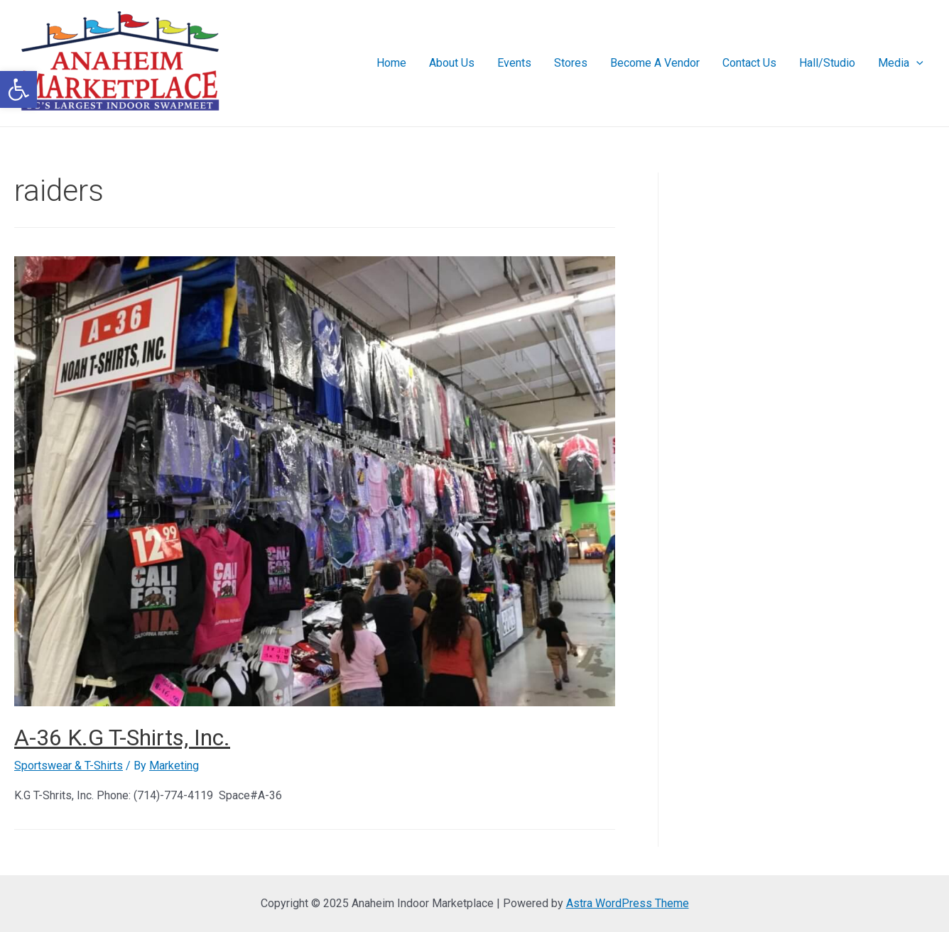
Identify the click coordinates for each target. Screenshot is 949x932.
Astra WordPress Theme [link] (627, 903)
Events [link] (514, 63)
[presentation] (916, 63)
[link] (18, 89)
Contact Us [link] (749, 63)
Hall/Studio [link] (827, 63)
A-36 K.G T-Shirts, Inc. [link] (122, 737)
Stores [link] (570, 63)
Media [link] (900, 63)
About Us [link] (451, 63)
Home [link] (391, 63)
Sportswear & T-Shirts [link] (68, 765)
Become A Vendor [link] (655, 63)
